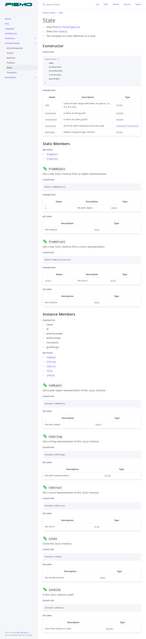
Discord (127, 4)
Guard (10, 52)
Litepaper (9, 28)
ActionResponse (15, 48)
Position (11, 62)
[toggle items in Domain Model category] (35, 43)
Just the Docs (22, 632)
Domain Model (12, 43)
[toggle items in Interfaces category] (35, 38)
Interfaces (10, 38)
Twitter (138, 4)
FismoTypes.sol (71, 27)
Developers (10, 77)
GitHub (116, 4)
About (8, 18)
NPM (106, 4)
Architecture (11, 33)
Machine (11, 57)
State (9, 67)
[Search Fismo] (65, 4)
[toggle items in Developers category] (35, 77)
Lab (97, 4)
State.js (63, 31)
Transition (12, 72)
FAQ (7, 23)
